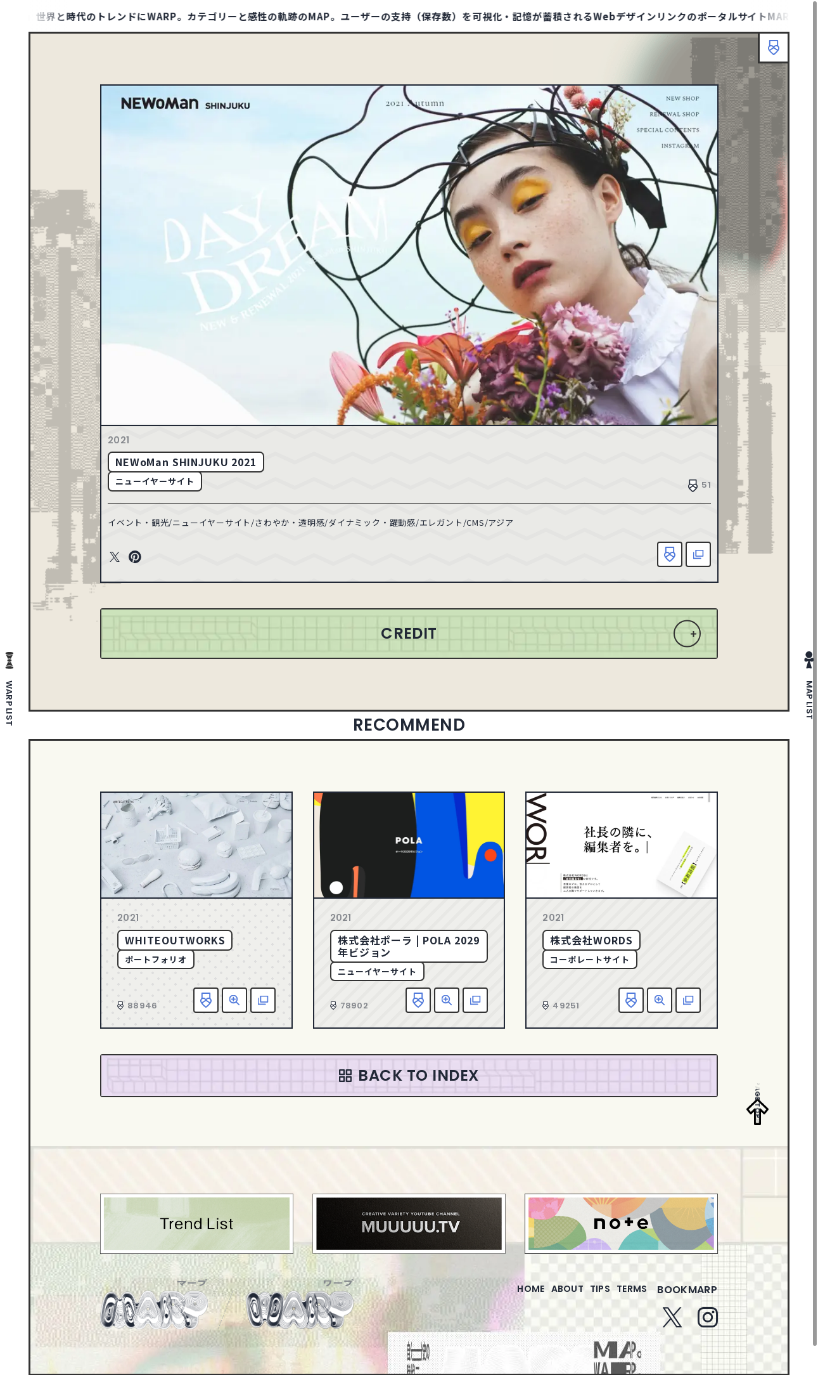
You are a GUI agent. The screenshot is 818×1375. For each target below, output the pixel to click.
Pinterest (146, 562)
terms (627, 1307)
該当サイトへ (687, 559)
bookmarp (687, 1307)
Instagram (708, 1334)
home (494, 1307)
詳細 (234, 1009)
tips (584, 1307)
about (541, 1307)
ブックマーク (767, 54)
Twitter (125, 562)
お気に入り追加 (659, 559)
